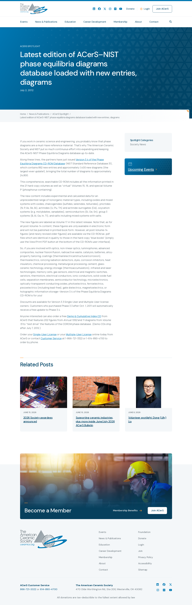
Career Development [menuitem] (94, 21)
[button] (170, 21)
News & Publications (39, 113)
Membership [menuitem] (120, 21)
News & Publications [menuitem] (46, 21)
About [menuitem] (138, 21)
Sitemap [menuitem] (142, 569)
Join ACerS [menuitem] (162, 8)
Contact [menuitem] (154, 21)
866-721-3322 (28, 589)
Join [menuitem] (140, 551)
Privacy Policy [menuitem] (145, 557)
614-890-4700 (48, 589)
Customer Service (51, 338)
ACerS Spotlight (60, 113)
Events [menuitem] (24, 21)
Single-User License (45, 334)
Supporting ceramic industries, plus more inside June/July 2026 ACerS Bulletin (95, 421)
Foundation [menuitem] (144, 532)
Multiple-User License (79, 334)
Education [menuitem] (70, 21)
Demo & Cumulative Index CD (84, 316)
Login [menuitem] (141, 544)
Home (23, 113)
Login (147, 8)
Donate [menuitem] (130, 8)
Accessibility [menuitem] (145, 563)
